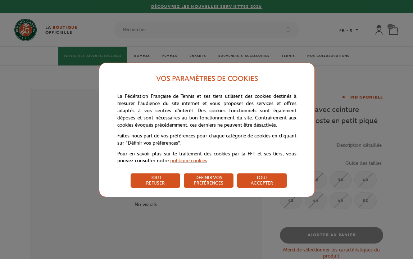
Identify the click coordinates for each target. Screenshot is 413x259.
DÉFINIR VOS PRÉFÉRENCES (208, 180)
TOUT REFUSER (155, 180)
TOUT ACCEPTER (262, 180)
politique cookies (188, 161)
